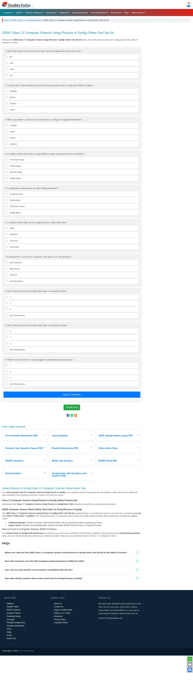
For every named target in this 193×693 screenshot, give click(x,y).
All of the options (15, 353)
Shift (10, 106)
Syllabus (10, 641)
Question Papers (14, 650)
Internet (11, 312)
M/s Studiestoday (27, 688)
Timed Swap (13, 203)
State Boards (137, 13)
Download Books (14, 654)
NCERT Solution (13, 647)
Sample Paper (13, 644)
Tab (9, 100)
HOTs (9, 666)
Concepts (11, 657)
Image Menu (13, 250)
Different (12, 272)
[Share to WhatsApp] (71, 452)
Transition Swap (15, 197)
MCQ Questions (79, 13)
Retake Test (71, 445)
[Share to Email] (75, 452)
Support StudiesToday (63, 647)
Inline (10, 147)
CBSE (18, 13)
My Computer (14, 300)
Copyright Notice (61, 660)
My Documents (14, 318)
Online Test (11, 676)
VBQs (9, 670)
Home (5, 20)
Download (50, 13)
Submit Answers (72, 432)
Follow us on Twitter (62, 650)
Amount (11, 181)
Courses (7, 13)
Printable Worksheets (16, 663)
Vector (10, 134)
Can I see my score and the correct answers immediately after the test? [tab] (39, 607)
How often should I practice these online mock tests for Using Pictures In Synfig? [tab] (44, 616)
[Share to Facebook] (68, 452)
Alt (9, 94)
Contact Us (58, 644)
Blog (126, 13)
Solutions (63, 13)
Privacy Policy (60, 657)
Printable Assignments (16, 660)
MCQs (9, 673)
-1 (9, 340)
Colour (11, 175)
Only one (12, 278)
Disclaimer (58, 654)
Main (10, 265)
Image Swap (13, 215)
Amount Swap (14, 209)
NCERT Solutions (33, 13)
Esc (9, 113)
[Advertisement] (82, 44)
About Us (58, 641)
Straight (11, 128)
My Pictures (13, 306)
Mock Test (115, 13)
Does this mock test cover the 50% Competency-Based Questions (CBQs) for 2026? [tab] (45, 598)
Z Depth (11, 163)
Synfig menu (13, 237)
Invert (10, 169)
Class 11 (21, 20)
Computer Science (34, 20)
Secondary (12, 284)
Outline (11, 141)
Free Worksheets (98, 13)
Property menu (14, 231)
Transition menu (15, 243)
